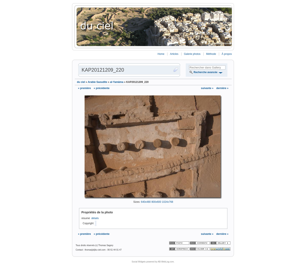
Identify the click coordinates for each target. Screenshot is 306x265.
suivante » (207, 88)
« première (84, 88)
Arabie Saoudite (97, 82)
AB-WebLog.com (166, 262)
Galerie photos (192, 53)
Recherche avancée (205, 72)
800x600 (156, 201)
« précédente (101, 88)
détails (95, 218)
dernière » (222, 88)
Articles (174, 53)
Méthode (211, 53)
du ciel (81, 82)
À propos (227, 53)
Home (160, 53)
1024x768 (167, 201)
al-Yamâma (116, 82)
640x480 (146, 201)
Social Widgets (139, 262)
